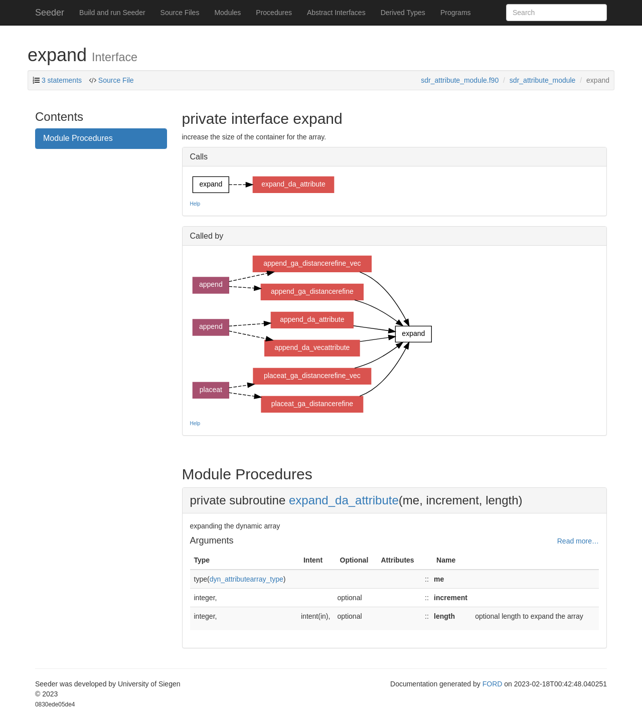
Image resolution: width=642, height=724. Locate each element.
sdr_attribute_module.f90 (460, 80)
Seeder (49, 13)
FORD (493, 684)
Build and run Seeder (112, 13)
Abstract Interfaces (336, 13)
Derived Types (403, 13)
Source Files (180, 13)
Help (195, 204)
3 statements (62, 80)
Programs (455, 13)
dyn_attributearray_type (246, 579)
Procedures (274, 13)
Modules (227, 13)
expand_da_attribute (344, 500)
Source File (115, 80)
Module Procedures (78, 138)
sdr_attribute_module (543, 80)
